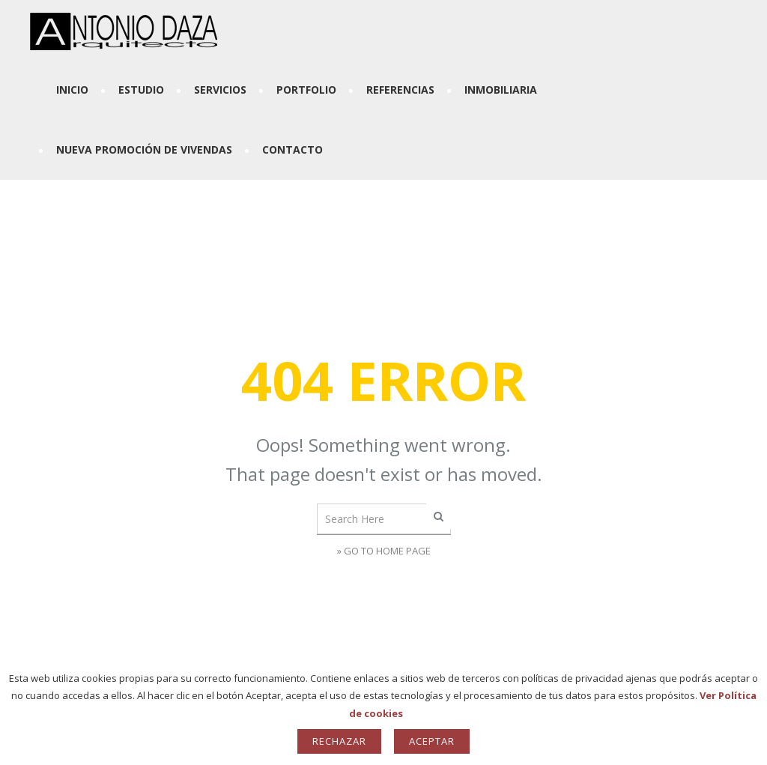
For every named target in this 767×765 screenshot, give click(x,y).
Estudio (141, 90)
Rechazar (339, 741)
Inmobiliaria (500, 90)
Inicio (72, 90)
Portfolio (306, 90)
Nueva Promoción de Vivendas (144, 150)
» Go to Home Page (384, 550)
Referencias (400, 90)
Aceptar (432, 741)
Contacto (292, 150)
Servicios (220, 90)
